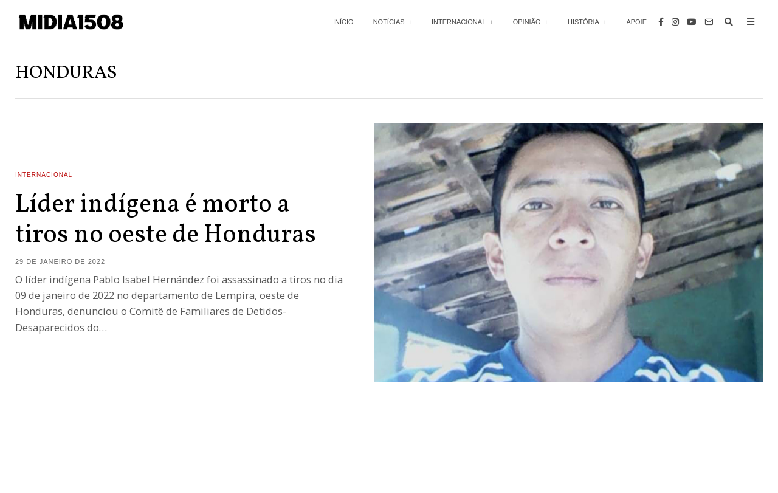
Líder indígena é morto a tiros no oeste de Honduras (165, 220)
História (583, 22)
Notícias (389, 22)
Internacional (459, 22)
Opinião (527, 22)
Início (343, 22)
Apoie (636, 22)
